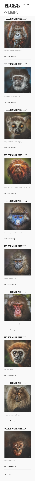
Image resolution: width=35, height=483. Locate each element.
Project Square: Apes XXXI (15, 337)
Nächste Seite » (9, 474)
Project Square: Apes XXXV (15, 155)
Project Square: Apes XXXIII (15, 246)
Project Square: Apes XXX (15, 383)
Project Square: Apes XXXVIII (16, 18)
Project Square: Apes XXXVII (16, 64)
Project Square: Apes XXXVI (15, 109)
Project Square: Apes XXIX (15, 428)
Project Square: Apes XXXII (15, 292)
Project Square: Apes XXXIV (15, 200)
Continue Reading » (10, 56)
